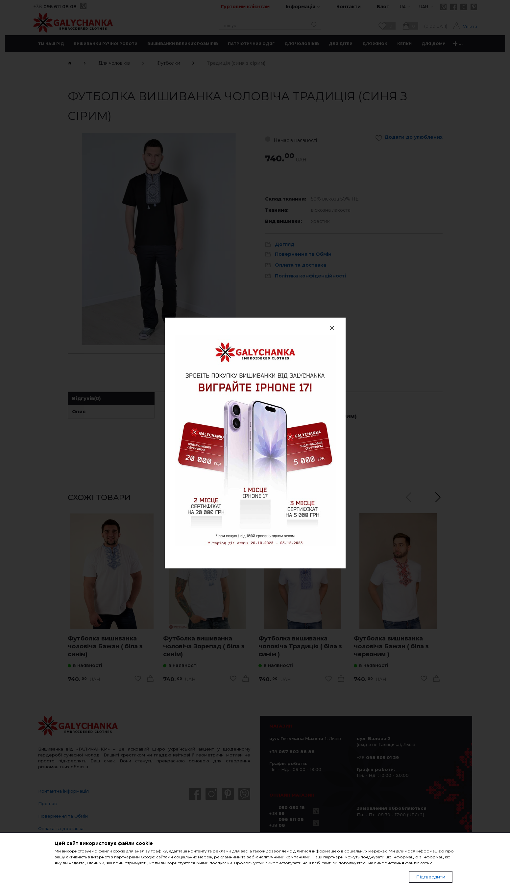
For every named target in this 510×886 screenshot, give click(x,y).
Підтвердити (430, 881)
